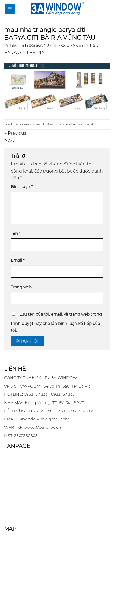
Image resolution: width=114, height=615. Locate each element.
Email (17, 260)
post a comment (79, 124)
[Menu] (10, 9)
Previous (15, 133)
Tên (15, 233)
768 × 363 (68, 45)
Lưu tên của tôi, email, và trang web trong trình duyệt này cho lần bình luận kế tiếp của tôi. (56, 322)
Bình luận (22, 186)
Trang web (21, 287)
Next (11, 140)
